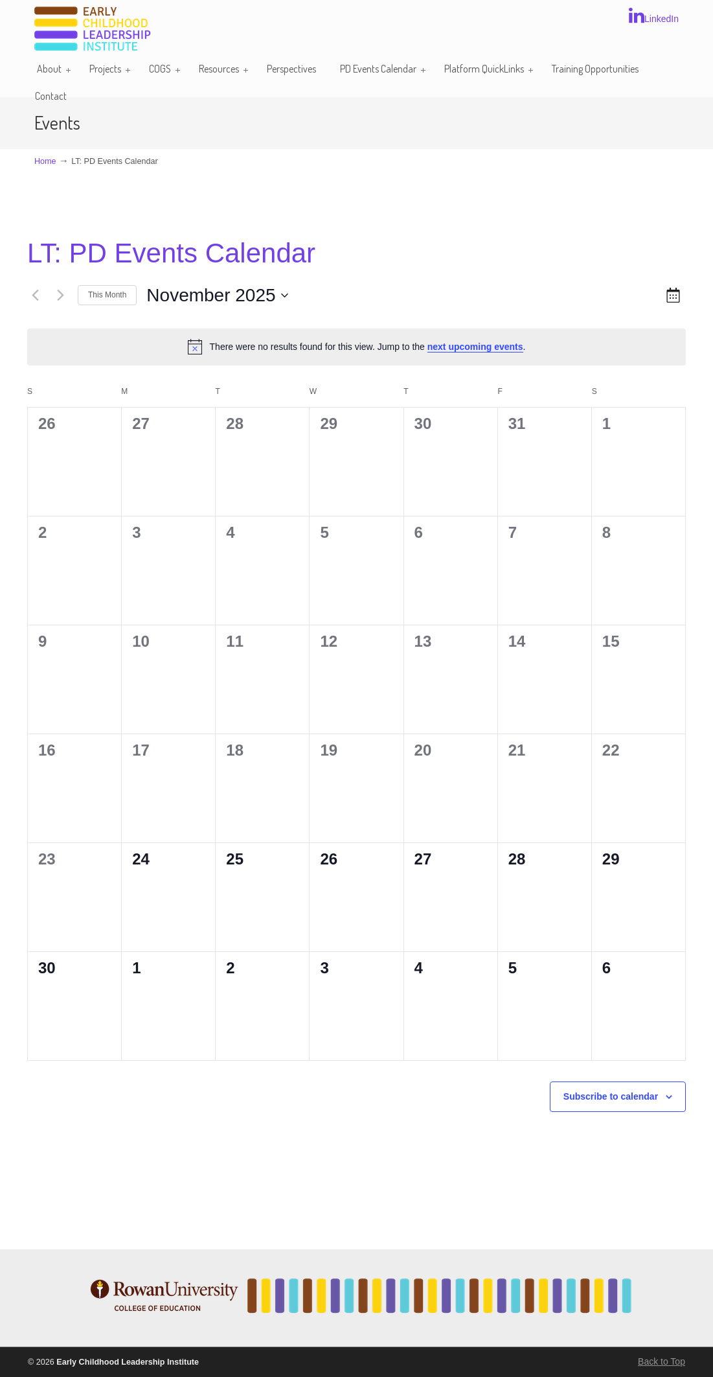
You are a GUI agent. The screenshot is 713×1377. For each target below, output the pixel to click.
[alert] (356, 347)
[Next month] (60, 295)
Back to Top (661, 1361)
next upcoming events (475, 346)
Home (45, 161)
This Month (107, 294)
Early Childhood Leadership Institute (92, 29)
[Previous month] (35, 295)
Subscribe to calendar (610, 1096)
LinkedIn (654, 15)
